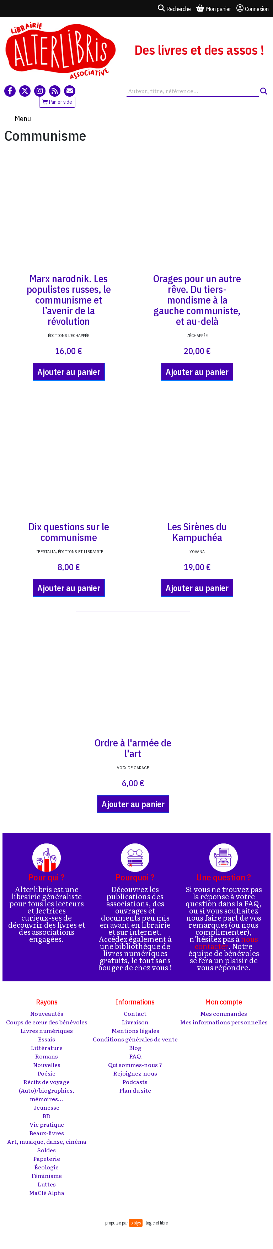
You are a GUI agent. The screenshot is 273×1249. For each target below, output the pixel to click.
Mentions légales (135, 1030)
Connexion (252, 8)
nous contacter (226, 942)
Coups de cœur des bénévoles (46, 1022)
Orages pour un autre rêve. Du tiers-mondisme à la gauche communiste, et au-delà (197, 300)
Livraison (135, 1022)
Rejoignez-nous (135, 1073)
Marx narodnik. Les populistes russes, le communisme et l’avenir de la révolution (69, 300)
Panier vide (57, 102)
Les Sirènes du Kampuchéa (197, 532)
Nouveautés (46, 1013)
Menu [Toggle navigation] (23, 118)
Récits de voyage (46, 1081)
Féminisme (47, 1175)
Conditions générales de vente (135, 1039)
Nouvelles (46, 1064)
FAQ (135, 1056)
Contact (135, 1013)
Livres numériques (47, 1030)
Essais (46, 1039)
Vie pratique (47, 1124)
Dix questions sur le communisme (68, 532)
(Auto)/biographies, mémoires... (46, 1094)
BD (46, 1115)
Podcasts (135, 1081)
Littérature (47, 1047)
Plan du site (135, 1090)
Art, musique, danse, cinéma (46, 1141)
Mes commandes (223, 1013)
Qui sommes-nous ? (135, 1064)
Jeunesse (46, 1107)
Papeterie (46, 1158)
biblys (135, 1223)
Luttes (47, 1184)
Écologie (46, 1167)
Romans (46, 1056)
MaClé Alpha (46, 1192)
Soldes (46, 1150)
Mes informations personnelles (224, 1022)
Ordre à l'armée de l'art (133, 748)
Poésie (46, 1073)
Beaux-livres (47, 1133)
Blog (135, 1047)
